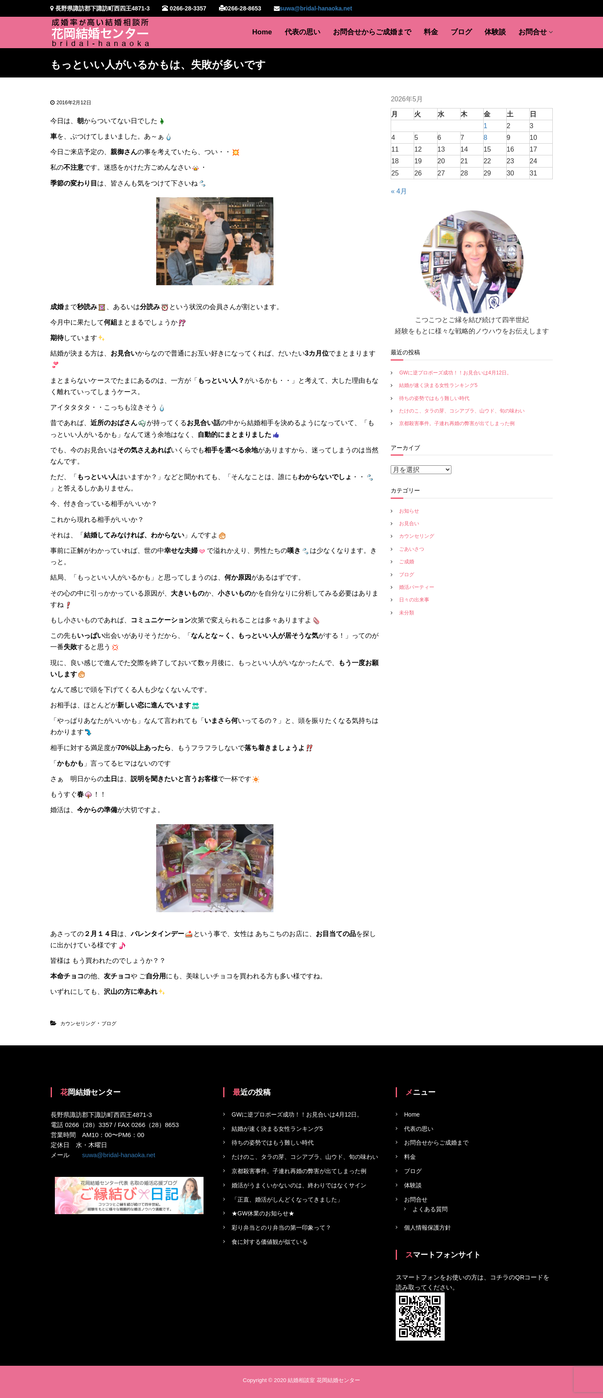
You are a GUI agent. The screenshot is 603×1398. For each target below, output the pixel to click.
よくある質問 (430, 1209)
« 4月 (399, 191)
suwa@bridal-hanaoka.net (316, 8)
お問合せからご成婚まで (372, 32)
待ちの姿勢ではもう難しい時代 (434, 398)
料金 (431, 32)
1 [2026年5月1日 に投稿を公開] (485, 125)
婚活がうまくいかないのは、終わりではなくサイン (299, 1185)
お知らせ (409, 511)
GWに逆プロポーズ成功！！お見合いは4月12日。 (455, 373)
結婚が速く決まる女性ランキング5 (438, 385)
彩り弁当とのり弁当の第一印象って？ (281, 1227)
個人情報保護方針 (427, 1227)
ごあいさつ (411, 549)
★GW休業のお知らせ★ (263, 1213)
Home (262, 32)
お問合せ (532, 32)
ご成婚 (406, 562)
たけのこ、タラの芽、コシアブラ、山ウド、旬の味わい (462, 411)
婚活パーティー (416, 587)
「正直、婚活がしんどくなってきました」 (287, 1199)
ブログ (461, 32)
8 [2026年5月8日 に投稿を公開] (485, 137)
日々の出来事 (414, 600)
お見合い (409, 523)
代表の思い (302, 32)
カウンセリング (77, 1024)
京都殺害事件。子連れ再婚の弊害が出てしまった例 (457, 423)
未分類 (406, 613)
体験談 (495, 32)
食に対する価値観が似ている (270, 1241)
